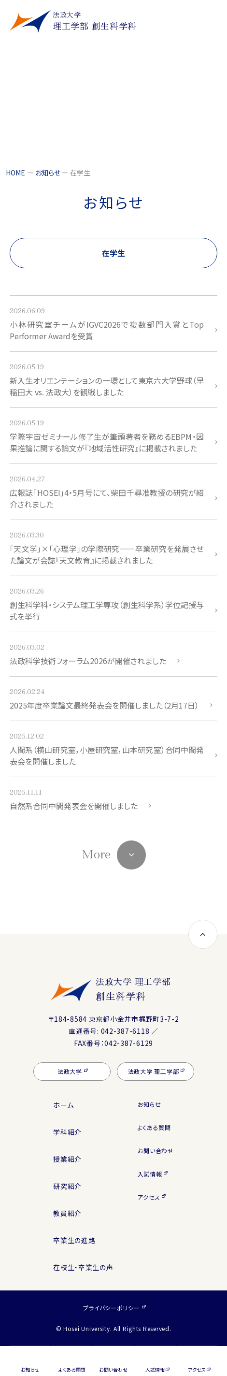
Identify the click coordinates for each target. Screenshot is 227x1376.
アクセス (149, 1197)
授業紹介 (67, 1159)
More (96, 855)
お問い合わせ (156, 1150)
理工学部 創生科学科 (95, 21)
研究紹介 (67, 1186)
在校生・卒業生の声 (83, 1267)
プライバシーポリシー (111, 1308)
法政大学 (69, 1071)
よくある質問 (154, 1127)
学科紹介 (67, 1132)
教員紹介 (67, 1213)
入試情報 (150, 1174)
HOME (15, 172)
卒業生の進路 (74, 1240)
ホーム (63, 1105)
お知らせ (47, 172)
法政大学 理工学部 (136, 988)
